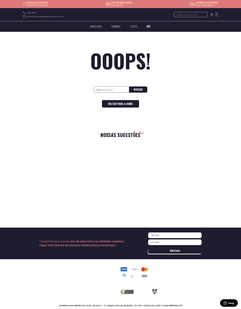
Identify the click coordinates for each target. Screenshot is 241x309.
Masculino (28, 269)
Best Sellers (29, 284)
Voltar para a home (120, 104)
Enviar (175, 250)
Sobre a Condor (62, 269)
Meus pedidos (93, 280)
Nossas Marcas (62, 277)
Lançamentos (30, 280)
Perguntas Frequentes (97, 273)
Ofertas (27, 277)
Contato (89, 269)
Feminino (28, 273)
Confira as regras (37, 5)
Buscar (138, 89)
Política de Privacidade (98, 277)
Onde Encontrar (62, 273)
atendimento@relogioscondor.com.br (45, 16)
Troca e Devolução (95, 284)
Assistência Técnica (64, 280)
